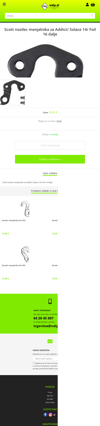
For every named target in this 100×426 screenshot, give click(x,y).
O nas (50, 392)
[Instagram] (50, 415)
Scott (59, 121)
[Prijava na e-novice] (65, 359)
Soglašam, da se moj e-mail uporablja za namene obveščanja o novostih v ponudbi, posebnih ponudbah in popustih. (47, 366)
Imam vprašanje (50, 145)
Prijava (88, 4)
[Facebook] (45, 415)
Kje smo (50, 396)
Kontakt (50, 399)
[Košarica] (92, 4)
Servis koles (50, 402)
